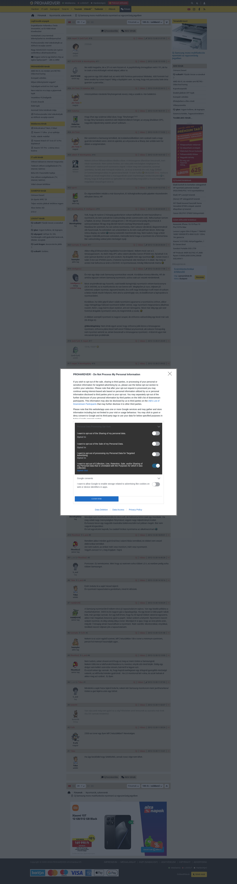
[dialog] (118, 442)
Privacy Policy (135, 509)
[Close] (171, 375)
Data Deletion (101, 509)
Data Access (118, 509)
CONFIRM (96, 499)
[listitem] (118, 426)
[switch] (156, 433)
